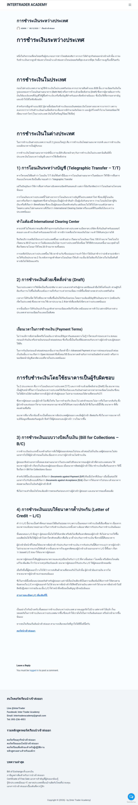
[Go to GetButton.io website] (131, 802)
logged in (34, 670)
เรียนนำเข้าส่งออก (48, 28)
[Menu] (130, 5)
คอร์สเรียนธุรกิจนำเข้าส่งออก (21, 740)
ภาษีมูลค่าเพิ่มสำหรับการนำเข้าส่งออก (25, 775)
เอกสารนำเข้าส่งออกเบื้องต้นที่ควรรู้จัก (25, 786)
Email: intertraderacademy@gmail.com (26, 715)
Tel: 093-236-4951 (16, 719)
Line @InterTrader (16, 708)
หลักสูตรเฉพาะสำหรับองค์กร (21, 751)
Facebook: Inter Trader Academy (23, 712)
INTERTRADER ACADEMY (27, 5)
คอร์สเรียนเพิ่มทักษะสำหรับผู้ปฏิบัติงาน (25, 747)
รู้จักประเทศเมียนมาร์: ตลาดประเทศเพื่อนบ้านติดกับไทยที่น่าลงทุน (38, 782)
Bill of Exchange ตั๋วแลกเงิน (20, 771)
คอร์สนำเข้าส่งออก (26, 631)
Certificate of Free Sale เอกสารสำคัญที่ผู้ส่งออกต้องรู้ (32, 779)
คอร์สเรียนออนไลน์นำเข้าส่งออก (23, 743)
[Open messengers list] (131, 796)
